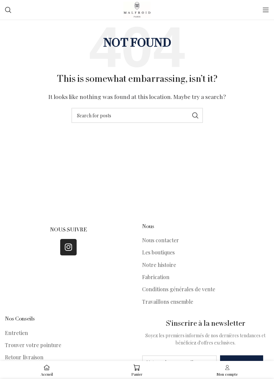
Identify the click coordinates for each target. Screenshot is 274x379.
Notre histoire (159, 264)
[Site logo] (136, 9)
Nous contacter (160, 240)
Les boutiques (158, 252)
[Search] (8, 9)
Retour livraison (24, 357)
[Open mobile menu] (265, 9)
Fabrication (155, 276)
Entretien (16, 332)
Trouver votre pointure (33, 345)
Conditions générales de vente (178, 289)
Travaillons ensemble (167, 301)
